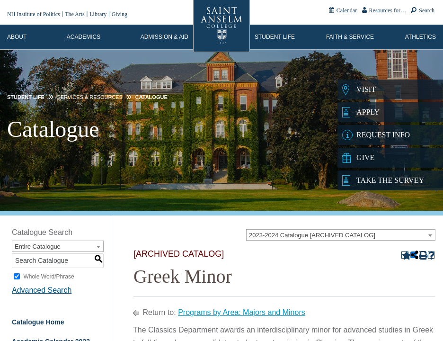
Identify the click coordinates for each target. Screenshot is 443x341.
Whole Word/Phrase (48, 276)
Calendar (347, 10)
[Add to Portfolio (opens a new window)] (404, 255)
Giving (119, 14)
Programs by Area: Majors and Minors (241, 312)
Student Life (275, 37)
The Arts (75, 14)
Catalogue (151, 97)
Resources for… (387, 10)
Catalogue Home (38, 322)
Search (426, 10)
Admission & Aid (164, 37)
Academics (83, 37)
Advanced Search (41, 290)
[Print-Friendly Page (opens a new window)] (422, 255)
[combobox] (340, 235)
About (17, 37)
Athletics (420, 37)
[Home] (221, 26)
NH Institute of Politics (33, 14)
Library (97, 14)
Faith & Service (350, 37)
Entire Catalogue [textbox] (38, 246)
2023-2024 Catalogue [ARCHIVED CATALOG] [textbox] (312, 235)
